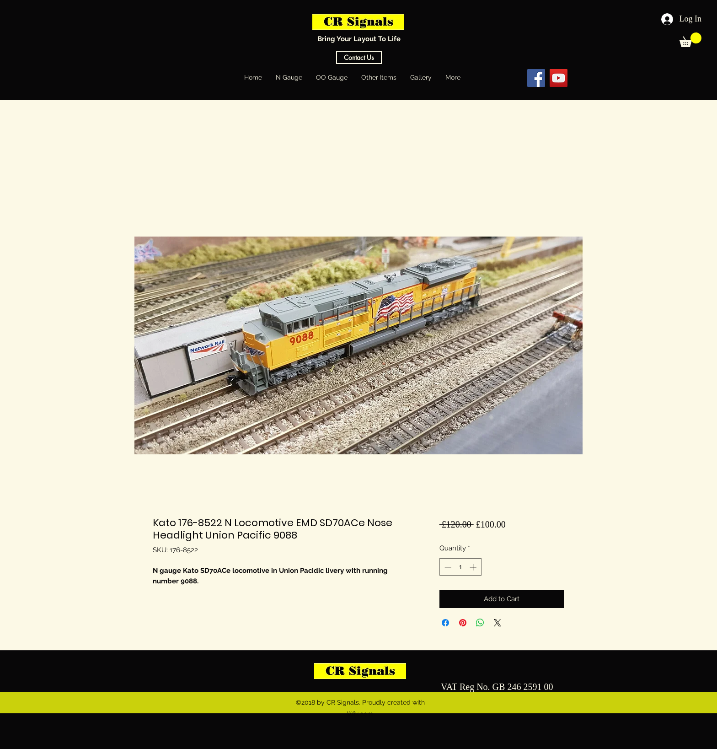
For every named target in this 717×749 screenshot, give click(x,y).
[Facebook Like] (499, 77)
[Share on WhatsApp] (480, 622)
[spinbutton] (460, 567)
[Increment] (474, 567)
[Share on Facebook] (445, 622)
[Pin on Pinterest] (462, 622)
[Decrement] (447, 567)
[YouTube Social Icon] (558, 78)
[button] (690, 39)
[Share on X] (497, 622)
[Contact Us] (359, 57)
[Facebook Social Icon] (536, 78)
